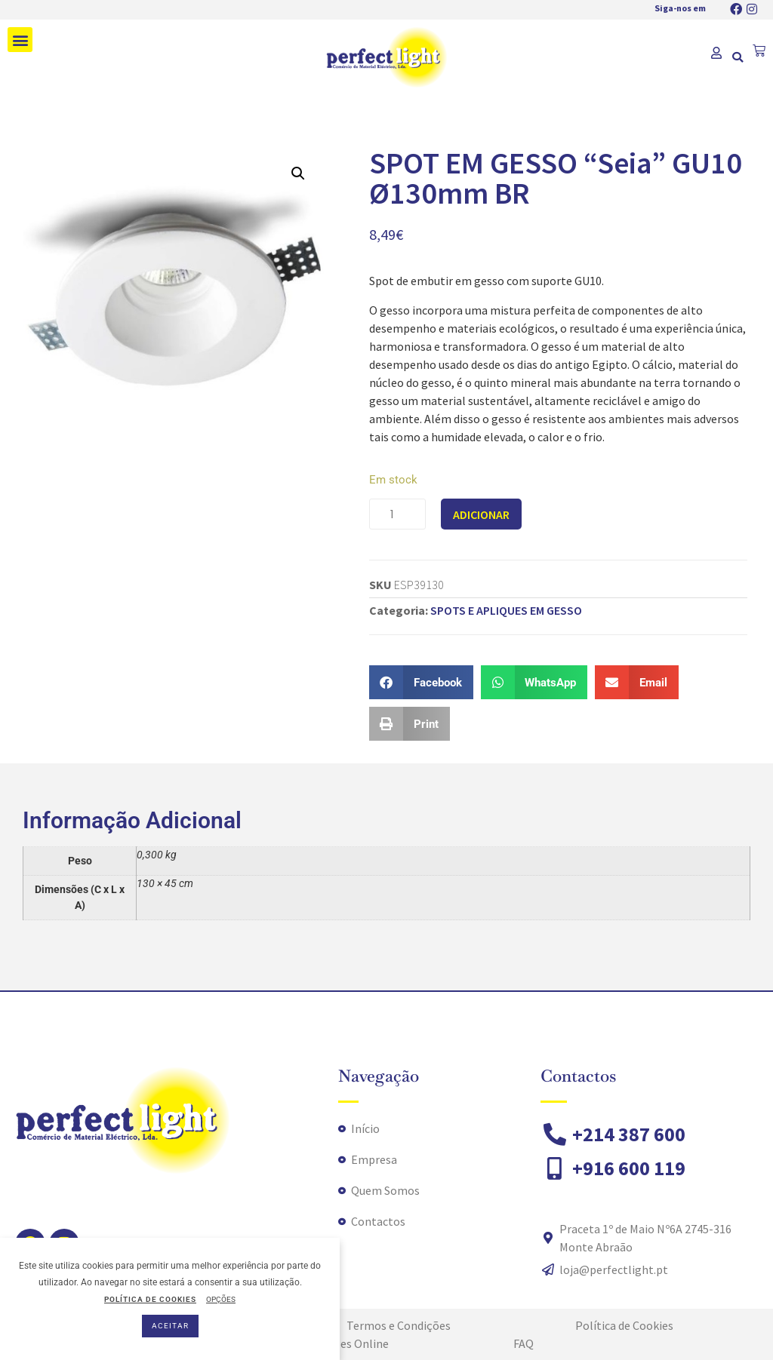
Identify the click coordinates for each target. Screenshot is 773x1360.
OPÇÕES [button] (221, 1299)
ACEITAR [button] (170, 1326)
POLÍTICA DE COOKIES (150, 1299)
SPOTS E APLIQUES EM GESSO (506, 610)
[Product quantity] (397, 514)
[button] (20, 39)
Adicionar (481, 514)
